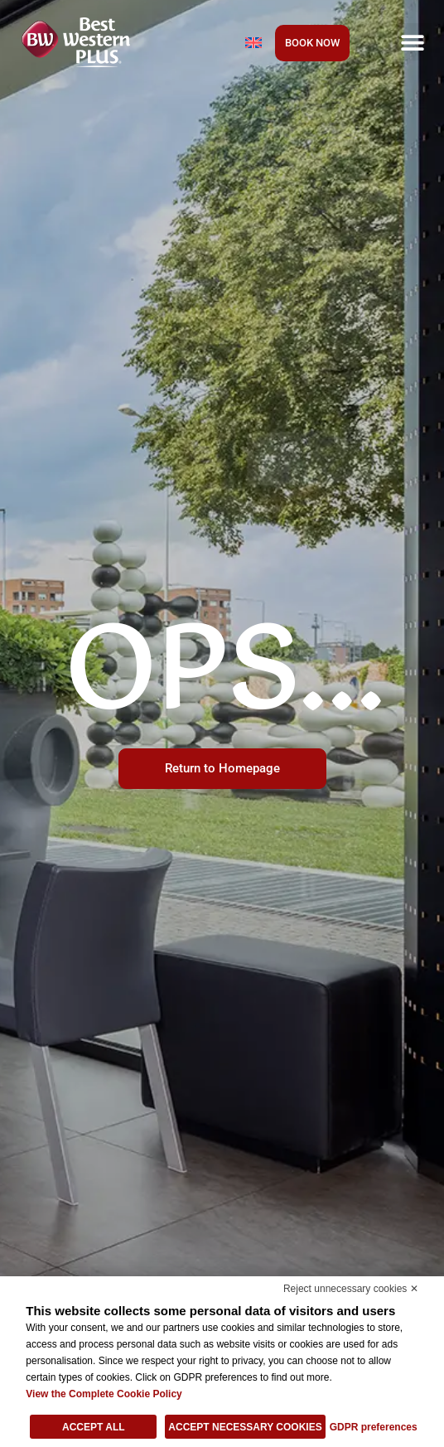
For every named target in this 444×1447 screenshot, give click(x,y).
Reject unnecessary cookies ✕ (350, 1289)
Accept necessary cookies (244, 1427)
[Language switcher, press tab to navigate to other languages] (253, 42)
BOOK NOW (312, 42)
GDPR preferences (373, 1427)
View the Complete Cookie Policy (104, 1394)
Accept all (93, 1427)
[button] (413, 41)
